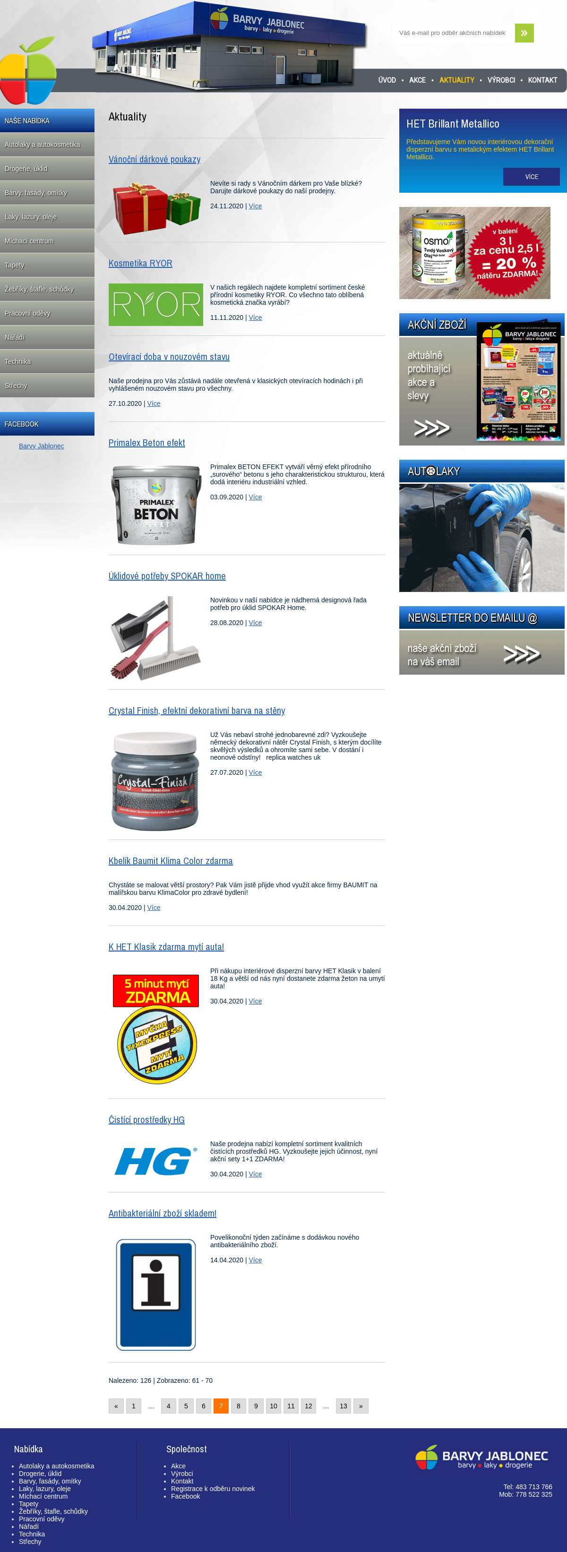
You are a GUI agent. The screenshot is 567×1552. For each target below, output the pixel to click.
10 (273, 1406)
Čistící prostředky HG (147, 1119)
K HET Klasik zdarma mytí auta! (166, 946)
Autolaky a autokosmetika (42, 144)
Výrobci (501, 80)
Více (255, 206)
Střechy (16, 385)
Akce (417, 80)
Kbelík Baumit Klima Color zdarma (171, 860)
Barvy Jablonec (41, 446)
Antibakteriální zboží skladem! (162, 1213)
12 (308, 1406)
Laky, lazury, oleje (31, 217)
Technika (18, 361)
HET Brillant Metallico (452, 123)
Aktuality (456, 80)
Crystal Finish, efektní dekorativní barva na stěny (197, 710)
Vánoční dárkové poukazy (154, 159)
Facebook (185, 1496)
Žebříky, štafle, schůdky (39, 289)
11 (291, 1406)
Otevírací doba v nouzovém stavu (169, 356)
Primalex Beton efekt (147, 442)
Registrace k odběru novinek (213, 1488)
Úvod (387, 80)
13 (343, 1406)
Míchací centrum (29, 241)
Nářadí (15, 337)
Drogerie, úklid (26, 168)
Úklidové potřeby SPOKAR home (167, 575)
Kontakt (543, 80)
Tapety (14, 265)
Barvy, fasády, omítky (36, 193)
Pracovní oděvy (28, 313)
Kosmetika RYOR (140, 263)
